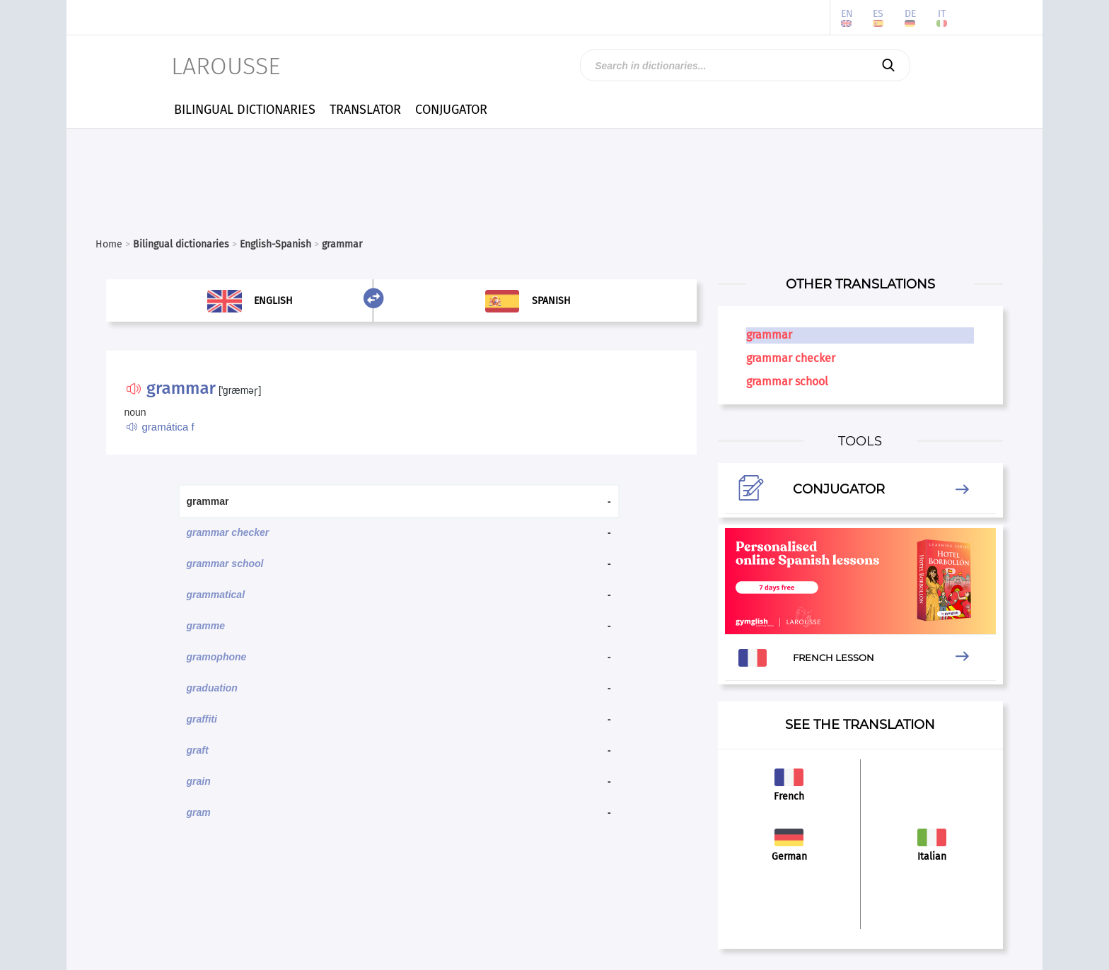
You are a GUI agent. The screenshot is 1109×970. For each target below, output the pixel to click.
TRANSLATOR (365, 109)
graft (198, 750)
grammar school (225, 563)
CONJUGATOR (451, 109)
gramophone (217, 656)
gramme (206, 625)
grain (199, 781)
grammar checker (228, 532)
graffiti (202, 719)
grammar (769, 334)
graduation (212, 688)
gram (199, 812)
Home (108, 244)
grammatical (216, 594)
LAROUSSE (225, 66)
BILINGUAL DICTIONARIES (244, 109)
